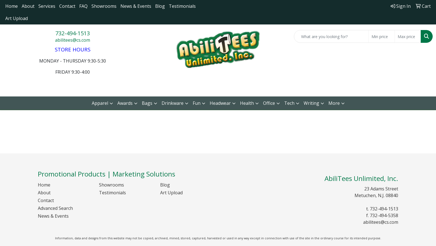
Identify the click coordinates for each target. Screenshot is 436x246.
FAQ (83, 6)
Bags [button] (147, 103)
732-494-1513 (72, 33)
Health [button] (247, 103)
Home (11, 6)
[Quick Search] (331, 36)
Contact (67, 6)
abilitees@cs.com (72, 40)
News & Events (135, 6)
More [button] (334, 103)
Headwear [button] (220, 103)
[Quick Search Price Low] (381, 36)
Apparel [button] (100, 103)
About (28, 6)
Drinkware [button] (173, 103)
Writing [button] (311, 103)
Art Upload (16, 18)
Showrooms (104, 6)
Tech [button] (289, 103)
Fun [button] (196, 103)
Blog (160, 6)
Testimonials (182, 6)
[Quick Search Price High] (408, 36)
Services (46, 6)
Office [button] (269, 103)
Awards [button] (125, 103)
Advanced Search (55, 208)
